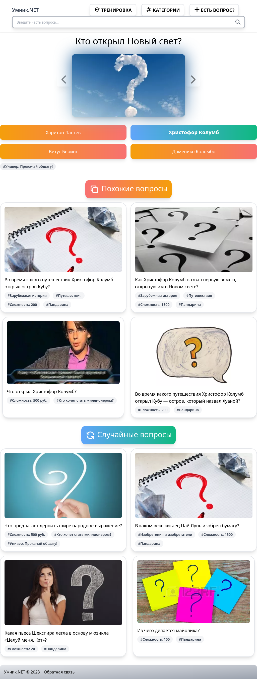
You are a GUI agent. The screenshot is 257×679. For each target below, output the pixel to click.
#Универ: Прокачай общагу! (28, 166)
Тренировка (113, 10)
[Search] (238, 22)
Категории (163, 10)
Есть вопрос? (214, 10)
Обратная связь (59, 672)
